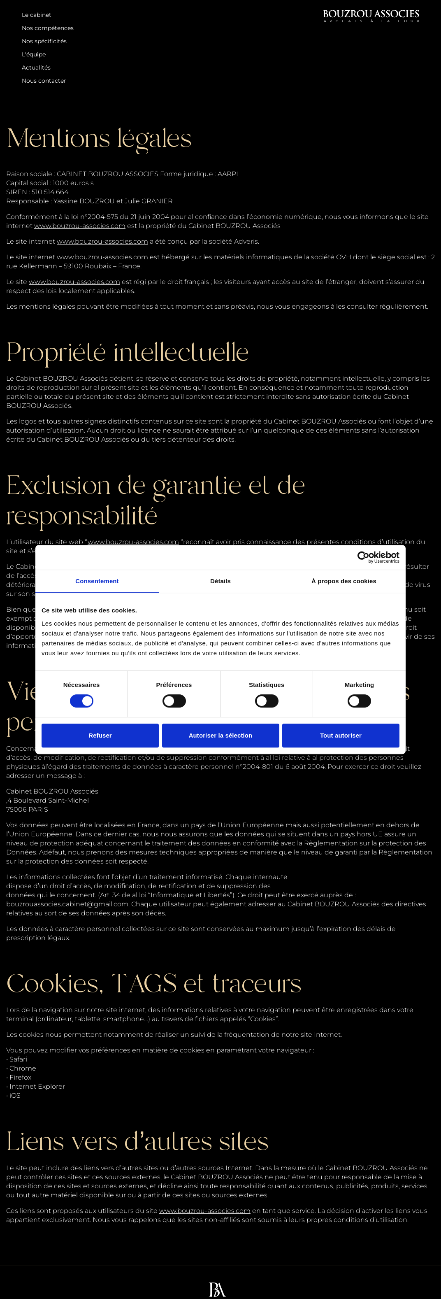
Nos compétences (48, 28)
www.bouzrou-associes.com (79, 226)
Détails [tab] (220, 580)
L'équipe (34, 54)
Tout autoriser (341, 735)
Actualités (36, 67)
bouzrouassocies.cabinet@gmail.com (67, 904)
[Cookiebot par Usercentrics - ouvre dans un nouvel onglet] (363, 557)
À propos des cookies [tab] (343, 580)
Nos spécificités (44, 41)
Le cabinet (36, 15)
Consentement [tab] (96, 580)
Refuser (100, 735)
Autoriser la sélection (221, 735)
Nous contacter (44, 80)
